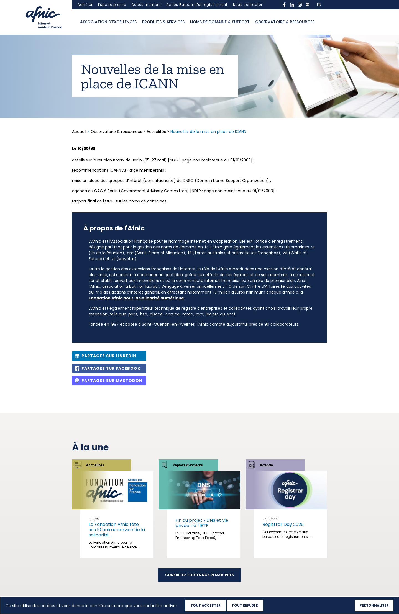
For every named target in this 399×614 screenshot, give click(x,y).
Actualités (156, 131)
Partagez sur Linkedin (108, 356)
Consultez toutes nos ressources (199, 575)
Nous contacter (247, 4)
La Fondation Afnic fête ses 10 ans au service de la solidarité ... (117, 529)
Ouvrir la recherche (323, 22)
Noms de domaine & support (220, 22)
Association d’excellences (108, 22)
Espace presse (112, 4)
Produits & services (163, 22)
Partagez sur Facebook (110, 368)
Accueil (79, 131)
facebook (284, 5)
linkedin (292, 5)
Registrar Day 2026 (283, 524)
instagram (300, 5)
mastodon (307, 5)
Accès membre (146, 4)
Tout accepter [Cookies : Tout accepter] (205, 605)
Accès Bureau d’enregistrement (196, 4)
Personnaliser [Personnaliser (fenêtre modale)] (374, 605)
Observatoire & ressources (284, 22)
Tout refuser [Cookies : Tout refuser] (245, 605)
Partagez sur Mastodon (111, 380)
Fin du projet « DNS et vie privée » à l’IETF (201, 523)
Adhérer (85, 4)
